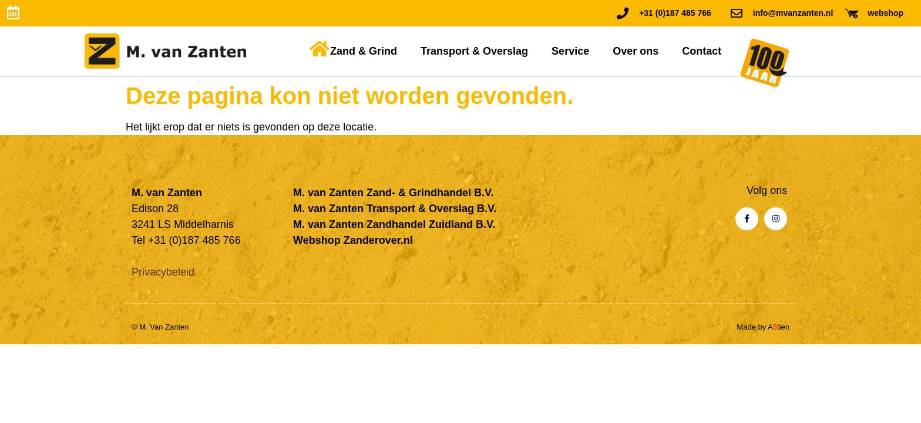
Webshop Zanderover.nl (353, 240)
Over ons (635, 51)
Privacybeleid (163, 272)
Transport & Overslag (474, 51)
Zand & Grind (363, 51)
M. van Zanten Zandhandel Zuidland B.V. (394, 224)
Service (570, 51)
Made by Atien (763, 327)
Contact (701, 51)
